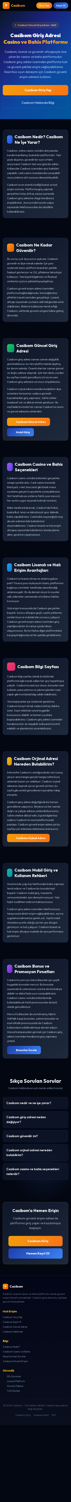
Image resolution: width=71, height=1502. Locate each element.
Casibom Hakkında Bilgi (35, 103)
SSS (54, 1415)
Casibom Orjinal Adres (28, 838)
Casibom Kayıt (41, 1415)
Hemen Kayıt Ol (35, 1253)
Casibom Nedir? (11, 1346)
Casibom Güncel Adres (28, 422)
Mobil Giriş (20, 432)
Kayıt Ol (60, 5)
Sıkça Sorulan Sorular (14, 1356)
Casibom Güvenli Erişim (15, 1361)
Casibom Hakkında (13, 1331)
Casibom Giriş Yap (35, 90)
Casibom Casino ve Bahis (16, 1351)
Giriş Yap (44, 5)
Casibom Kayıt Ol (12, 1322)
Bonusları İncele (24, 1050)
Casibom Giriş (35, 1241)
